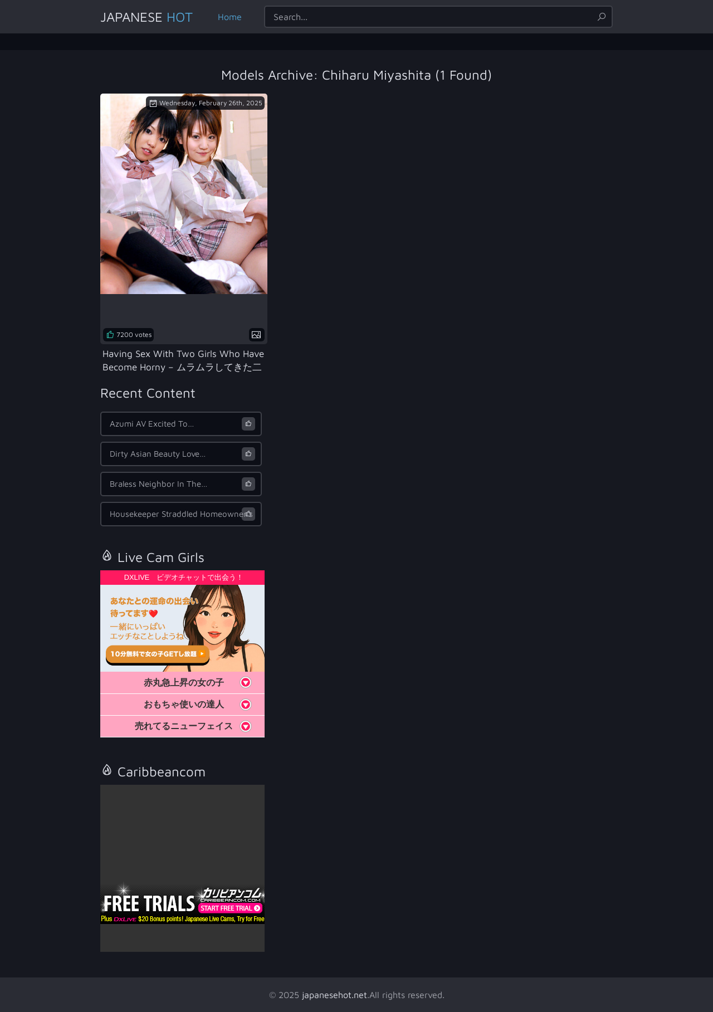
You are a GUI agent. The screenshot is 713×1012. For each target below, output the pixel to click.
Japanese (146, 17)
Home (230, 17)
